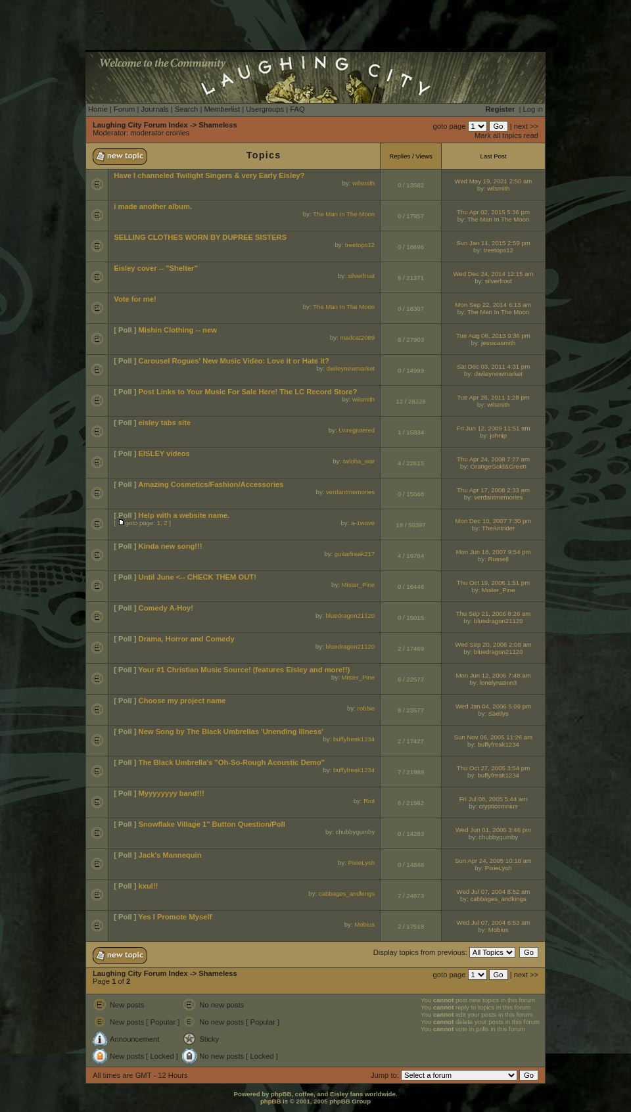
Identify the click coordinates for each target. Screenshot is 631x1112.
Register (500, 109)
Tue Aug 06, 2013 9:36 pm (493, 335)
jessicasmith (498, 342)
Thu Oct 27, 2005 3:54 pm (493, 768)
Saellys (498, 713)
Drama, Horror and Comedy (187, 639)
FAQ (297, 109)
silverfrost (361, 275)
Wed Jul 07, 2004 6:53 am (493, 922)
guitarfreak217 (355, 553)
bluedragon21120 (350, 615)
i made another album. (153, 206)
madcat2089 (357, 337)
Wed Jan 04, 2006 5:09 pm (493, 706)
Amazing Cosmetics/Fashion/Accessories (210, 484)
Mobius (364, 924)
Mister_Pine (358, 584)
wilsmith (363, 183)
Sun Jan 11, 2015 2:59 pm (493, 242)
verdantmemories (350, 492)
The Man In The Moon (344, 214)
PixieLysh (361, 862)
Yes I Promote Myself (175, 917)
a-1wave (363, 522)
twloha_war (359, 461)
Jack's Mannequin (170, 855)
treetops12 (360, 244)
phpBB (270, 1101)
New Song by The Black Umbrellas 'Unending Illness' (231, 731)
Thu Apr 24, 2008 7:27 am (493, 459)
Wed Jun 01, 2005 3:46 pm (493, 829)
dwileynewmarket (351, 368)
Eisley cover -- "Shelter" (156, 268)
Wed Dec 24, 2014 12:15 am (493, 273)
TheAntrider (498, 528)
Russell (498, 559)
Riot (369, 800)
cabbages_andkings (347, 893)
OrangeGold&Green (498, 466)
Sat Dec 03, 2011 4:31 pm (493, 366)
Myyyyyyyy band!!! (171, 793)
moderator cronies (159, 133)
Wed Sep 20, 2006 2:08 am (493, 644)
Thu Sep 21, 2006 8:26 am (493, 613)
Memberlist (222, 109)
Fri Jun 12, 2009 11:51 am (493, 428)
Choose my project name (182, 701)
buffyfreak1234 (354, 739)
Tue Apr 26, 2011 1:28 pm (493, 397)
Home (98, 109)
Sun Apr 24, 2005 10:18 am (493, 860)
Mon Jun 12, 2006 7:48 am (493, 675)
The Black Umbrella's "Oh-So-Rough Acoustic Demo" (232, 762)
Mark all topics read (506, 135)
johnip (498, 435)
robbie (366, 708)
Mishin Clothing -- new (178, 330)
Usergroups (265, 109)
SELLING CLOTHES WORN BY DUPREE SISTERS (200, 237)
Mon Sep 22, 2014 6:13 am (494, 304)
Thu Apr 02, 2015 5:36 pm (493, 212)
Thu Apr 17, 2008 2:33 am (493, 490)
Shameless (218, 125)
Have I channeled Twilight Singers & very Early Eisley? (209, 175)
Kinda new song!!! (170, 546)
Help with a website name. (184, 515)
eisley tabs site (165, 423)
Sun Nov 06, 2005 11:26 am (493, 737)
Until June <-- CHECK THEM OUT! (197, 577)
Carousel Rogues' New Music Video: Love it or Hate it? (234, 361)
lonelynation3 (498, 682)
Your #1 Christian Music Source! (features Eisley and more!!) (244, 670)
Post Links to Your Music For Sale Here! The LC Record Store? (248, 392)
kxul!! (148, 886)
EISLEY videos (164, 453)
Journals (154, 109)
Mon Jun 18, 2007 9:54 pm (493, 551)
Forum (124, 109)
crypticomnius (498, 806)
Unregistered (357, 430)
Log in (533, 109)
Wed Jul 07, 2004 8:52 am (493, 891)
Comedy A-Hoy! (166, 608)
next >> (526, 126)
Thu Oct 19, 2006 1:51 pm (493, 582)
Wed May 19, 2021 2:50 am (493, 181)
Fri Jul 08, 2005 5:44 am (493, 798)
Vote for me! (135, 299)
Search (186, 109)
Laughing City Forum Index (140, 125)
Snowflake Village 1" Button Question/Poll (212, 824)
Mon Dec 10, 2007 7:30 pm (494, 520)
